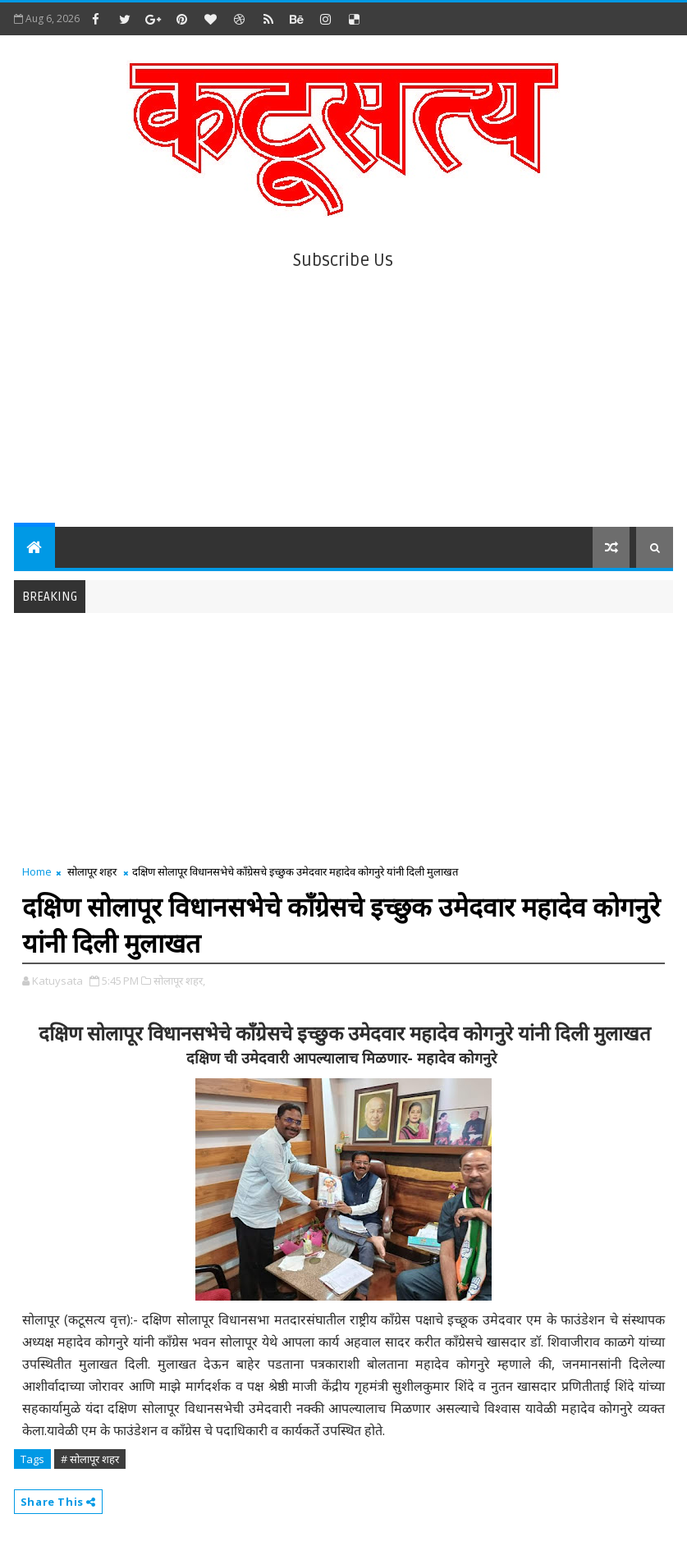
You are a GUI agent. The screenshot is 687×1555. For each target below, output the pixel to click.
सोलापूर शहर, (179, 980)
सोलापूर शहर (92, 871)
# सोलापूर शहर (90, 1459)
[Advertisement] (344, 387)
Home (37, 871)
